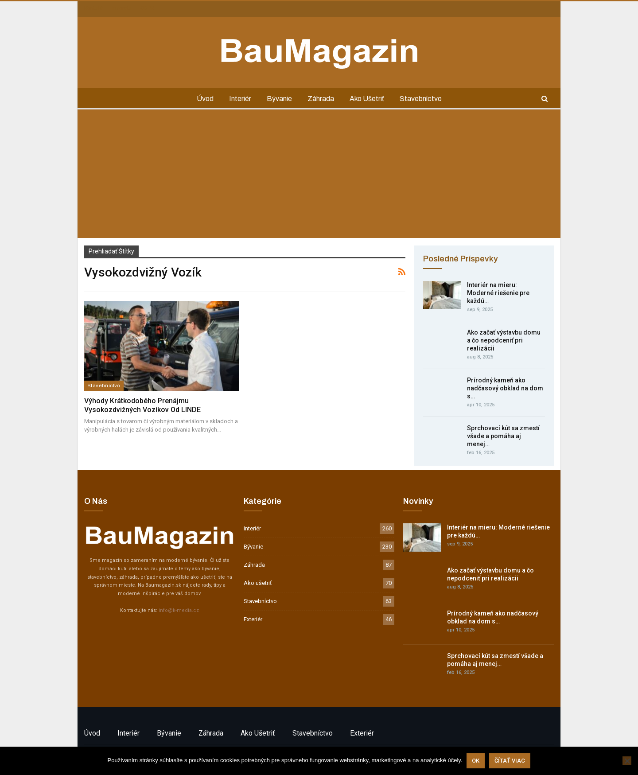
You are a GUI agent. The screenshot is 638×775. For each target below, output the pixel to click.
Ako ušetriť (367, 98)
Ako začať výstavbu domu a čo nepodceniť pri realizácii (504, 340)
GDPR (147, 8)
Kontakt (93, 8)
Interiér (240, 98)
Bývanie (279, 98)
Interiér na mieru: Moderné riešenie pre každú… (498, 292)
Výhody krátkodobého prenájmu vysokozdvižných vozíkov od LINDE (142, 405)
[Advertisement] (319, 176)
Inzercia (122, 8)
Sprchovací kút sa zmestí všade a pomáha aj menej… (503, 436)
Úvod (205, 98)
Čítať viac (509, 760)
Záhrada (320, 98)
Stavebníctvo (421, 98)
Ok (475, 760)
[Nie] (626, 760)
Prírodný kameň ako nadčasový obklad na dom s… (505, 388)
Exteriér (253, 619)
